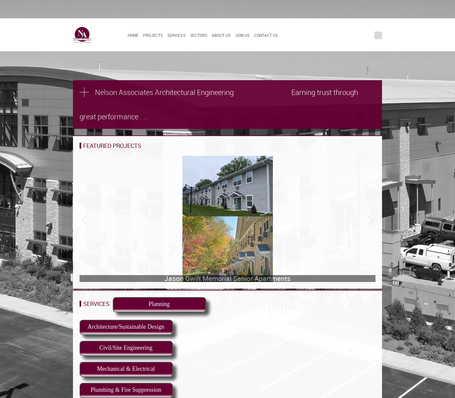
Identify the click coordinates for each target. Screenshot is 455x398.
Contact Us (266, 35)
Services (176, 35)
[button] (84, 218)
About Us (221, 35)
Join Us (242, 35)
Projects (153, 35)
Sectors (198, 35)
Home (133, 35)
